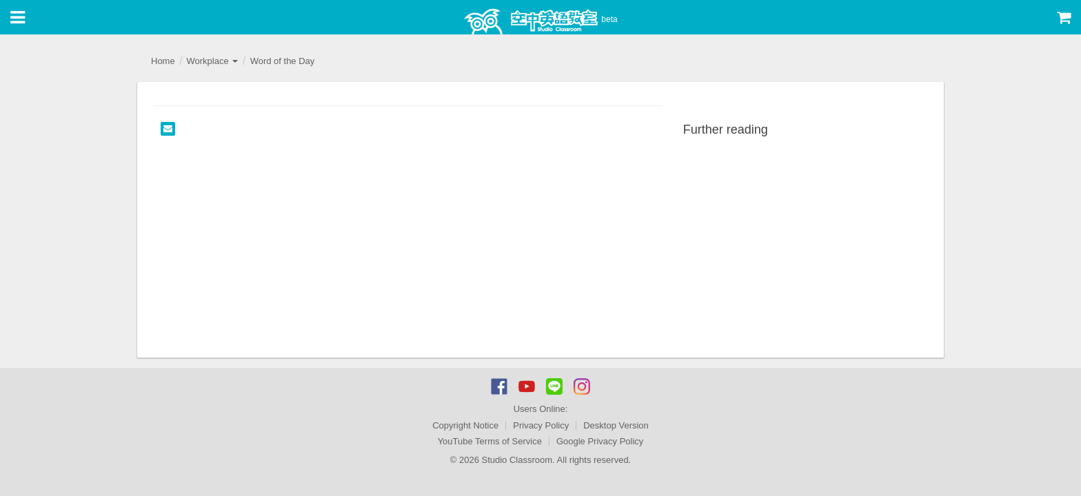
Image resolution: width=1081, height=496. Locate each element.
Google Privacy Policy (599, 441)
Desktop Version (616, 425)
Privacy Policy (541, 425)
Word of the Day (282, 61)
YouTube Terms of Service (490, 441)
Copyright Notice (465, 425)
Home (163, 61)
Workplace (212, 61)
